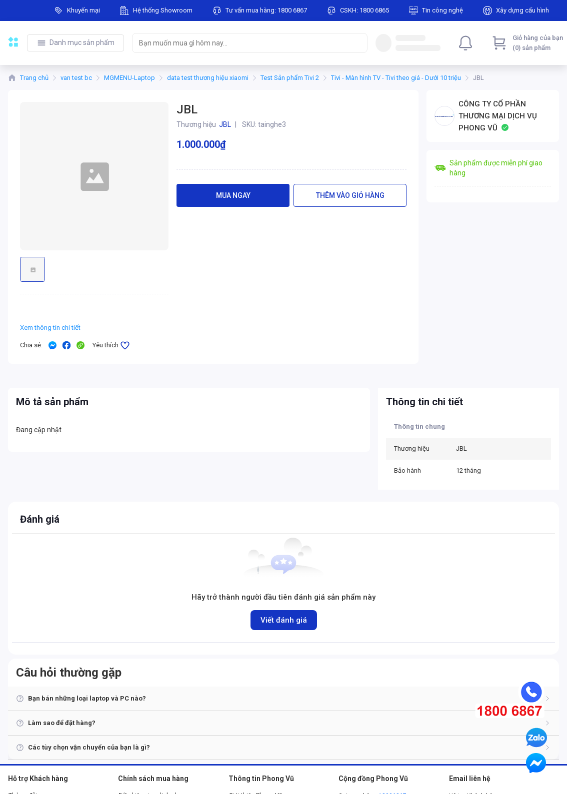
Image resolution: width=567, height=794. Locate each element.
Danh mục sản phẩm (82, 42)
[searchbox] (240, 43)
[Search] (357, 43)
